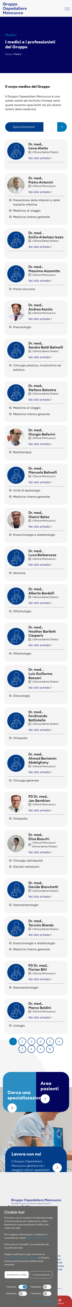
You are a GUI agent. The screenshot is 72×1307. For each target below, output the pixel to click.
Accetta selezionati (41, 1275)
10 (50, 1049)
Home (8, 54)
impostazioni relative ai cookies (21, 1257)
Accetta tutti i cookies (16, 1275)
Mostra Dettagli (43, 1301)
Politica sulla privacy (37, 1237)
